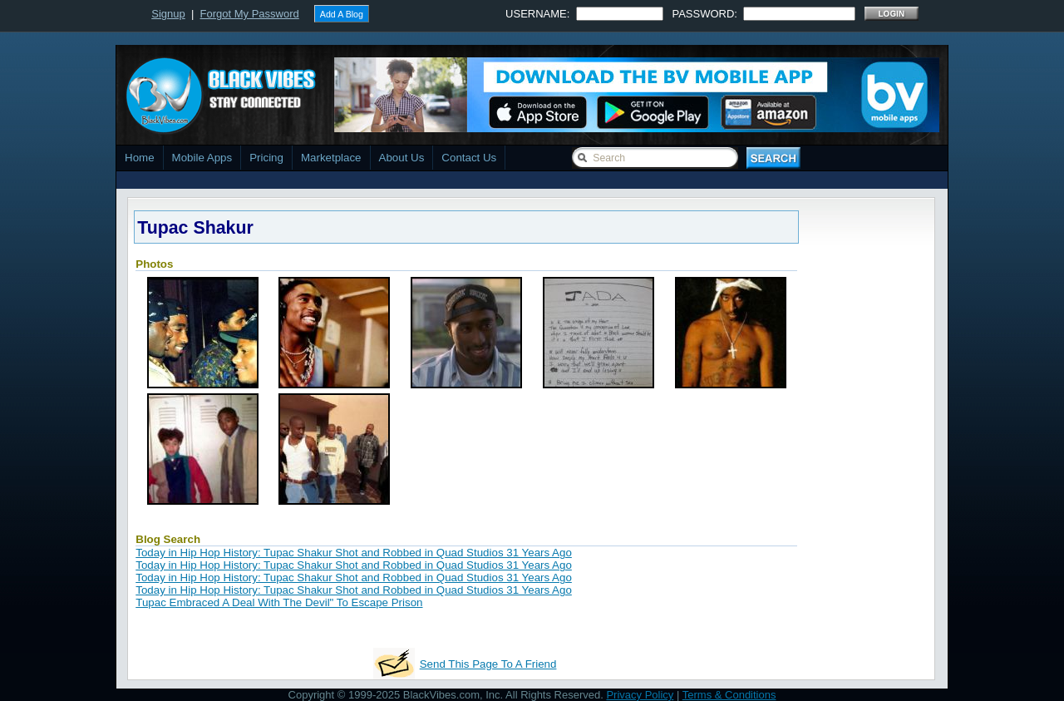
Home (140, 157)
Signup (168, 13)
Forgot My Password (249, 13)
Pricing (266, 157)
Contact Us (468, 157)
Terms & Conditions (729, 695)
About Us (402, 157)
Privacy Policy (639, 695)
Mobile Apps (202, 157)
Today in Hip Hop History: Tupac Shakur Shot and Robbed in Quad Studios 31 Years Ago (353, 552)
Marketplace (331, 157)
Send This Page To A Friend (488, 664)
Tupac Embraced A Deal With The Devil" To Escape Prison (278, 602)
